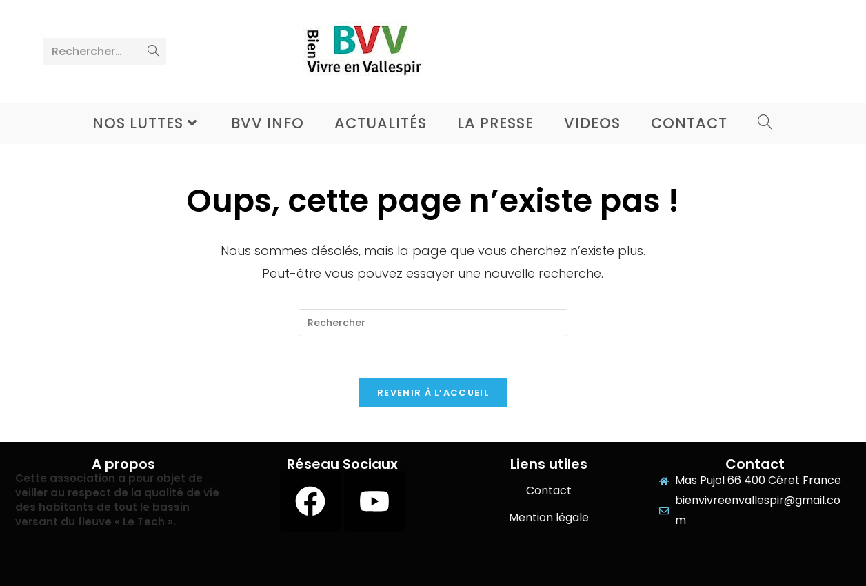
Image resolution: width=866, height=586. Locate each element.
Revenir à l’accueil (433, 392)
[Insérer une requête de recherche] (433, 322)
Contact (549, 490)
